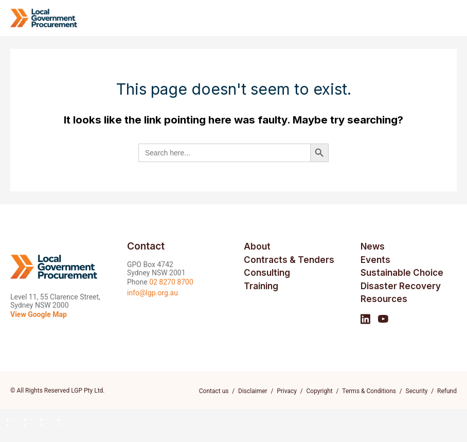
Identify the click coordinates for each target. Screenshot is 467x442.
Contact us (214, 391)
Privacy (287, 391)
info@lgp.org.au (152, 293)
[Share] (41, 418)
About (257, 246)
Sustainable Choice (402, 273)
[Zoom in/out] (7, 418)
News (373, 246)
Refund (447, 391)
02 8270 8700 (171, 282)
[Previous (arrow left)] (7, 435)
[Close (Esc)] (58, 418)
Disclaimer (252, 391)
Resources (384, 299)
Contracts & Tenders (289, 260)
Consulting (267, 273)
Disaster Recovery (401, 286)
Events (375, 260)
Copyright (320, 391)
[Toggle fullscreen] (24, 418)
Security (417, 391)
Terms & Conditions (369, 391)
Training (261, 286)
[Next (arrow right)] (24, 435)
